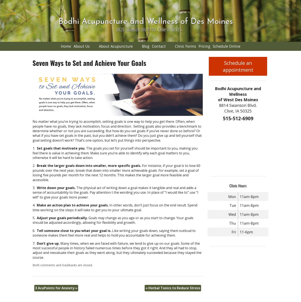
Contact (159, 46)
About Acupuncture (116, 46)
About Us (82, 46)
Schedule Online (226, 46)
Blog (145, 46)
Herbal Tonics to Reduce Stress (172, 288)
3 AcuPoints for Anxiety (56, 288)
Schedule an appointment (238, 66)
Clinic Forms (185, 46)
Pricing (204, 46)
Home (66, 46)
